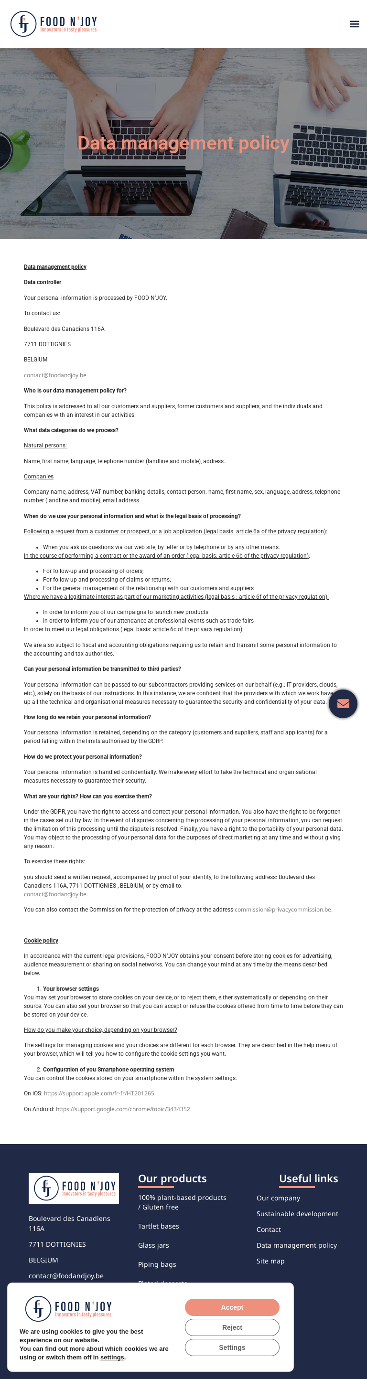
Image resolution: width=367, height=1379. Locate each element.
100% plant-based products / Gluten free (182, 1202)
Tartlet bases (158, 1225)
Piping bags (157, 1264)
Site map (271, 1260)
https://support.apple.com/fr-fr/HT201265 (99, 1093)
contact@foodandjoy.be (55, 375)
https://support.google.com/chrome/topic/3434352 (123, 1109)
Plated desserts (162, 1283)
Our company (278, 1197)
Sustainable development (297, 1213)
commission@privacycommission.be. (284, 909)
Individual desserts (169, 1340)
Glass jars (153, 1245)
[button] (354, 24)
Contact (269, 1229)
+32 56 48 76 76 (53, 1291)
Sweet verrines (161, 1321)
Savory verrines (162, 1302)
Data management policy (297, 1245)
